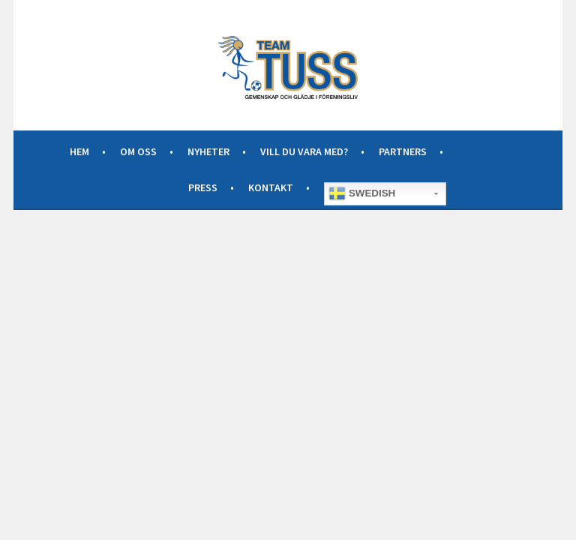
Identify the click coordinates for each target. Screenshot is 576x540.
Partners (403, 151)
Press (203, 187)
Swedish (361, 193)
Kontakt (270, 187)
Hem (79, 151)
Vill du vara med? (304, 151)
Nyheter (209, 151)
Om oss (138, 151)
